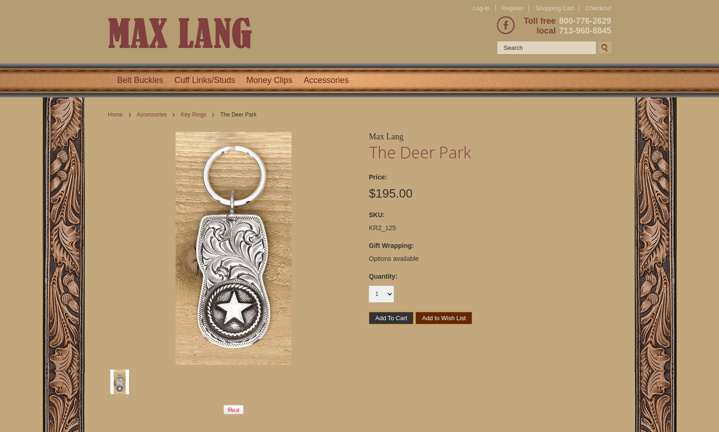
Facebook (506, 25)
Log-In (481, 8)
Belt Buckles (140, 80)
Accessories (326, 80)
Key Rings (193, 114)
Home (115, 114)
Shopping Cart (555, 8)
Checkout (598, 8)
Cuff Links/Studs (204, 80)
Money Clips (269, 80)
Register (513, 8)
